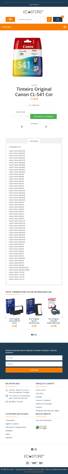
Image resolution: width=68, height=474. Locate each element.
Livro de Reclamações (44, 420)
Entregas (39, 397)
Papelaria (9, 437)
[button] (32, 334)
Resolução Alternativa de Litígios (47, 411)
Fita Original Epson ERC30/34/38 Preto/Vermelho (34, 322)
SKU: (30, 105)
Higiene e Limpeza (12, 424)
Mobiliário (9, 431)
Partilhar (34, 124)
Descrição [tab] (34, 141)
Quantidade (20, 112)
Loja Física (39, 393)
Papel (8, 434)
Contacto (39, 407)
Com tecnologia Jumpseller (34, 472)
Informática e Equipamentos (16, 427)
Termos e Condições (43, 400)
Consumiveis (10, 420)
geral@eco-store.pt (16, 401)
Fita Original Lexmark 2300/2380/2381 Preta (53, 322)
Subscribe (34, 370)
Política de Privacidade (44, 404)
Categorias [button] (34, 27)
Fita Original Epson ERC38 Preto (14, 321)
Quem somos (41, 390)
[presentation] (5, 317)
